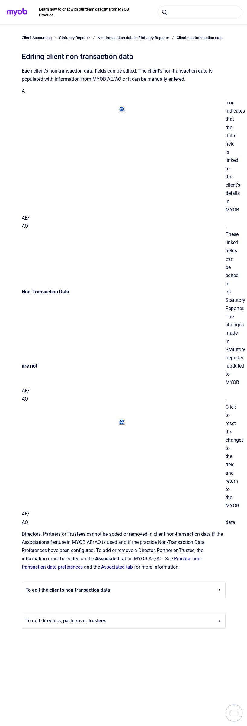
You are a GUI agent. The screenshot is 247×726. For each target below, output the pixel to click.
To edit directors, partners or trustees (124, 620)
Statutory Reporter (74, 37)
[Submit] (164, 12)
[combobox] (200, 12)
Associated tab (117, 567)
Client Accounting (37, 37)
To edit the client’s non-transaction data (124, 590)
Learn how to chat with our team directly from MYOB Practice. (84, 12)
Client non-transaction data (200, 37)
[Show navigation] (234, 713)
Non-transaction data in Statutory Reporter (133, 37)
